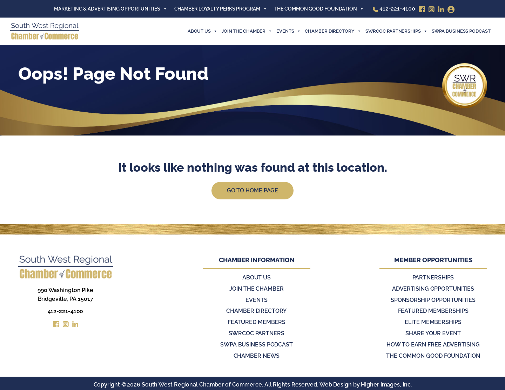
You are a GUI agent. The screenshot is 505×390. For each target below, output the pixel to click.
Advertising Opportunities (433, 288)
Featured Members (256, 321)
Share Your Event (432, 332)
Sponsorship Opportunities (433, 299)
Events (256, 299)
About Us (202, 31)
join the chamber (247, 31)
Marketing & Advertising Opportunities (110, 9)
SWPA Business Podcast (461, 31)
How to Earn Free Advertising (432, 342)
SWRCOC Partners (256, 332)
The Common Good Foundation (319, 9)
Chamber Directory (333, 31)
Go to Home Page (252, 190)
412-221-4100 (65, 311)
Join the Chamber (256, 288)
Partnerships (433, 277)
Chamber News (257, 353)
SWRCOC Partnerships (396, 31)
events (288, 31)
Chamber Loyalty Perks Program (220, 9)
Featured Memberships (433, 310)
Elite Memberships (433, 321)
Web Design (335, 382)
